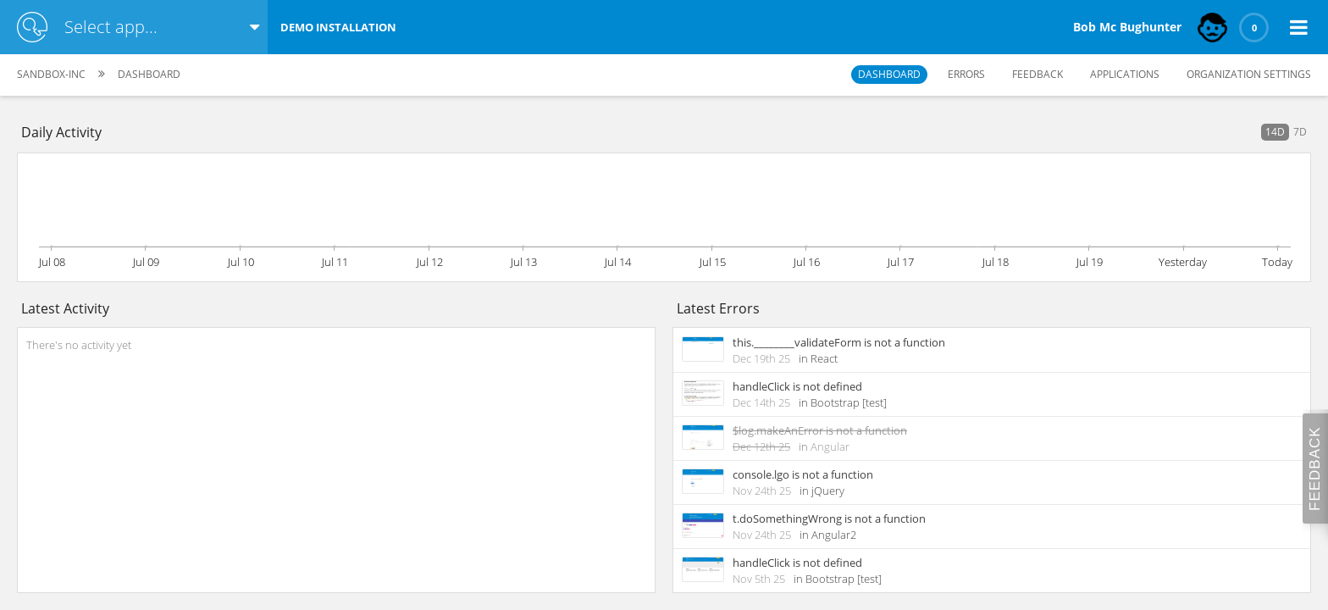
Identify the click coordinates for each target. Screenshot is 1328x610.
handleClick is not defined (797, 386)
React (824, 358)
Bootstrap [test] (849, 402)
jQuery (827, 490)
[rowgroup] (336, 460)
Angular (830, 446)
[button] (1298, 27)
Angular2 (833, 534)
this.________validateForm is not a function (839, 342)
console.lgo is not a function (803, 474)
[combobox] (148, 27)
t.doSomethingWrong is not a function (829, 518)
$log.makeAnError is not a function (820, 430)
